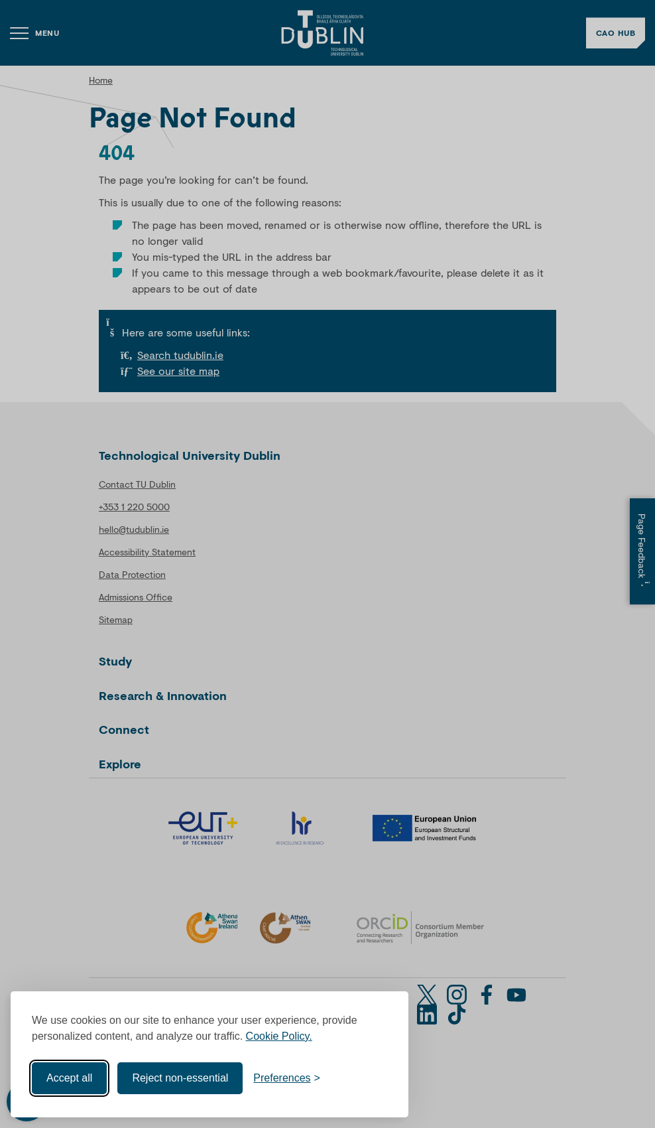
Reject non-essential (180, 1078)
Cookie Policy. (279, 1036)
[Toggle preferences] (286, 1078)
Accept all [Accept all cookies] (69, 1078)
